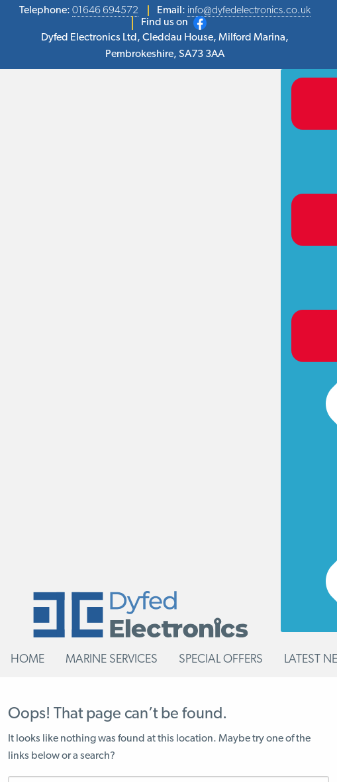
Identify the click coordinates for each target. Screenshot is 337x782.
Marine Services (112, 659)
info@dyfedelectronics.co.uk (249, 10)
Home (27, 659)
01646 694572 (105, 10)
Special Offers (221, 659)
